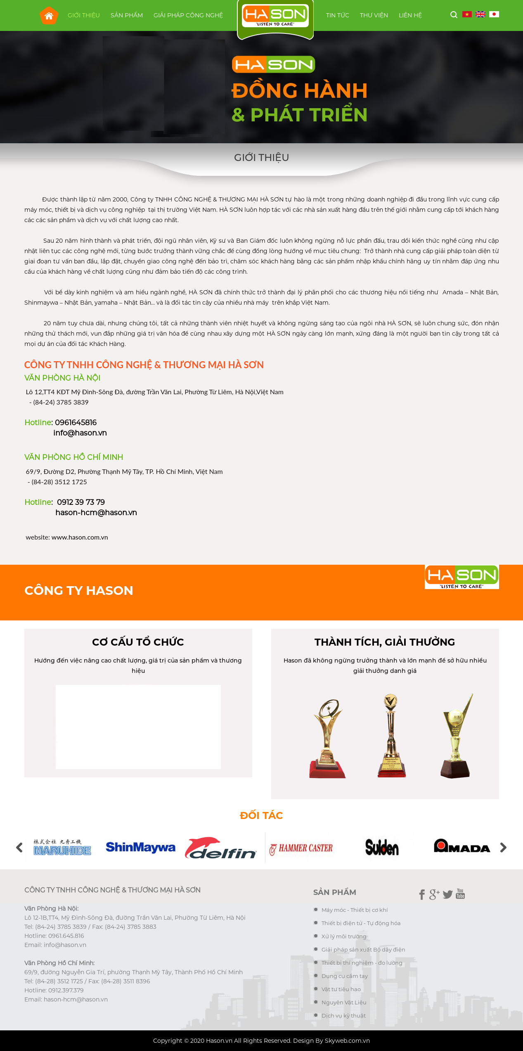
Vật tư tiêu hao (341, 989)
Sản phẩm (127, 15)
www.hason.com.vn (80, 537)
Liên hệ (410, 15)
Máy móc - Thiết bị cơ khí (355, 910)
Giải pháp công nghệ (188, 15)
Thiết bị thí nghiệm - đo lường (362, 962)
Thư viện (374, 15)
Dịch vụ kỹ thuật (344, 1015)
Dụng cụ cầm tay (345, 976)
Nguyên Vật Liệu (344, 1002)
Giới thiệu (84, 15)
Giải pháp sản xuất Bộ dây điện (363, 949)
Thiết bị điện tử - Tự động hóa (361, 923)
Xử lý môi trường (344, 936)
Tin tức (337, 15)
